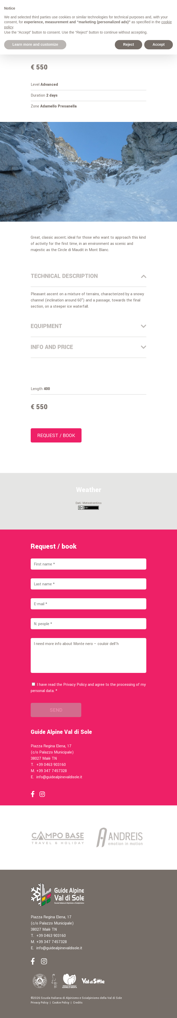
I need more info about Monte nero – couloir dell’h (88, 655)
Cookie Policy (60, 1003)
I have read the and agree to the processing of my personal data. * (88, 688)
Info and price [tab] (88, 347)
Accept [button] (158, 44)
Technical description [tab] (88, 276)
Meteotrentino (92, 503)
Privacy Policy (75, 684)
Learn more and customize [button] (35, 44)
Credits (78, 1003)
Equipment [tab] (88, 326)
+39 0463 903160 (51, 764)
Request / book (56, 435)
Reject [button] (128, 44)
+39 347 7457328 (51, 771)
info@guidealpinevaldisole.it (59, 777)
